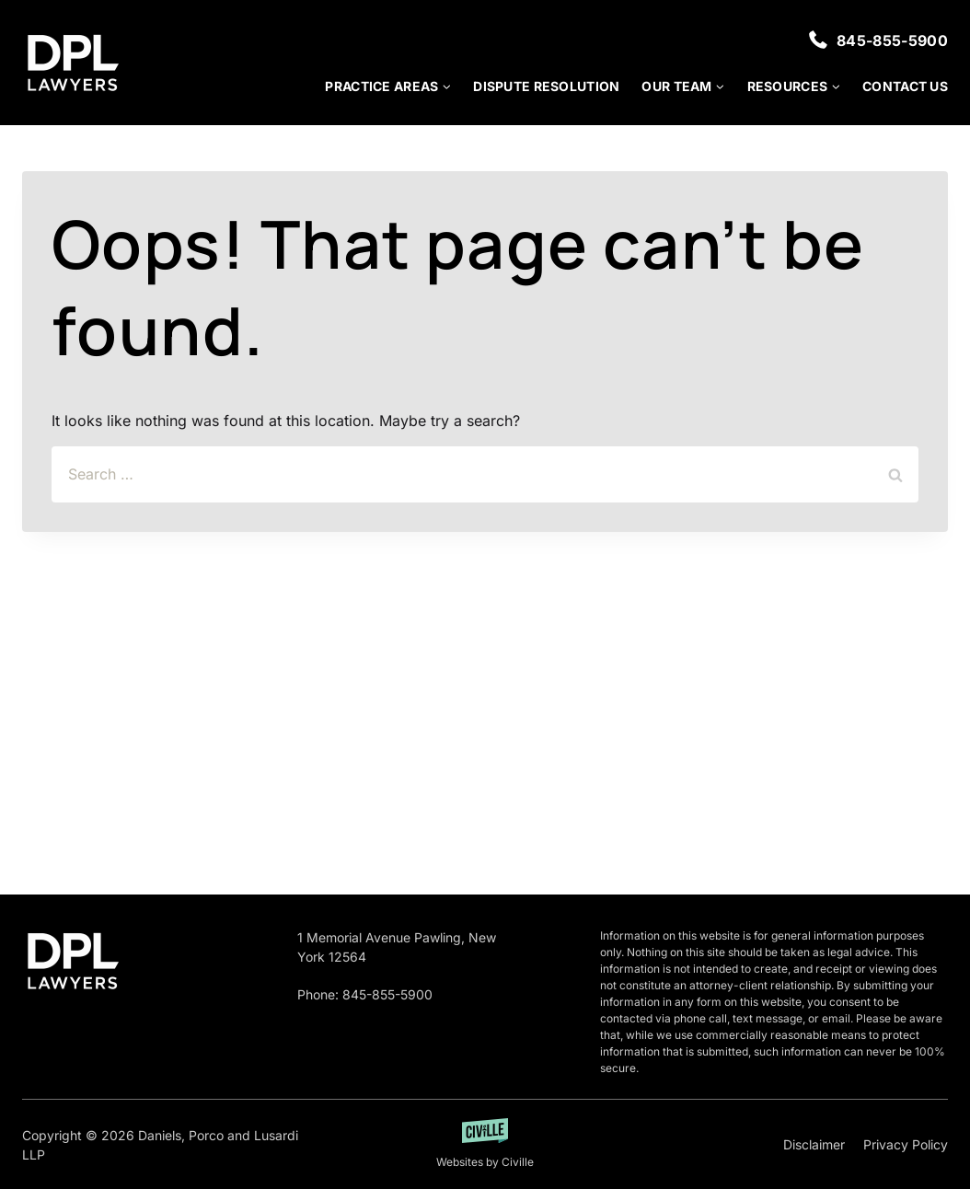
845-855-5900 (892, 40)
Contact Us (905, 86)
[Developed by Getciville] (485, 1144)
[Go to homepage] (72, 961)
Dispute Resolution (546, 86)
